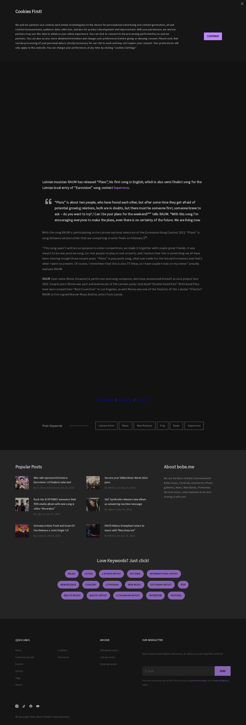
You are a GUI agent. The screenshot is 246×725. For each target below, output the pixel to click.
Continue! (213, 36)
